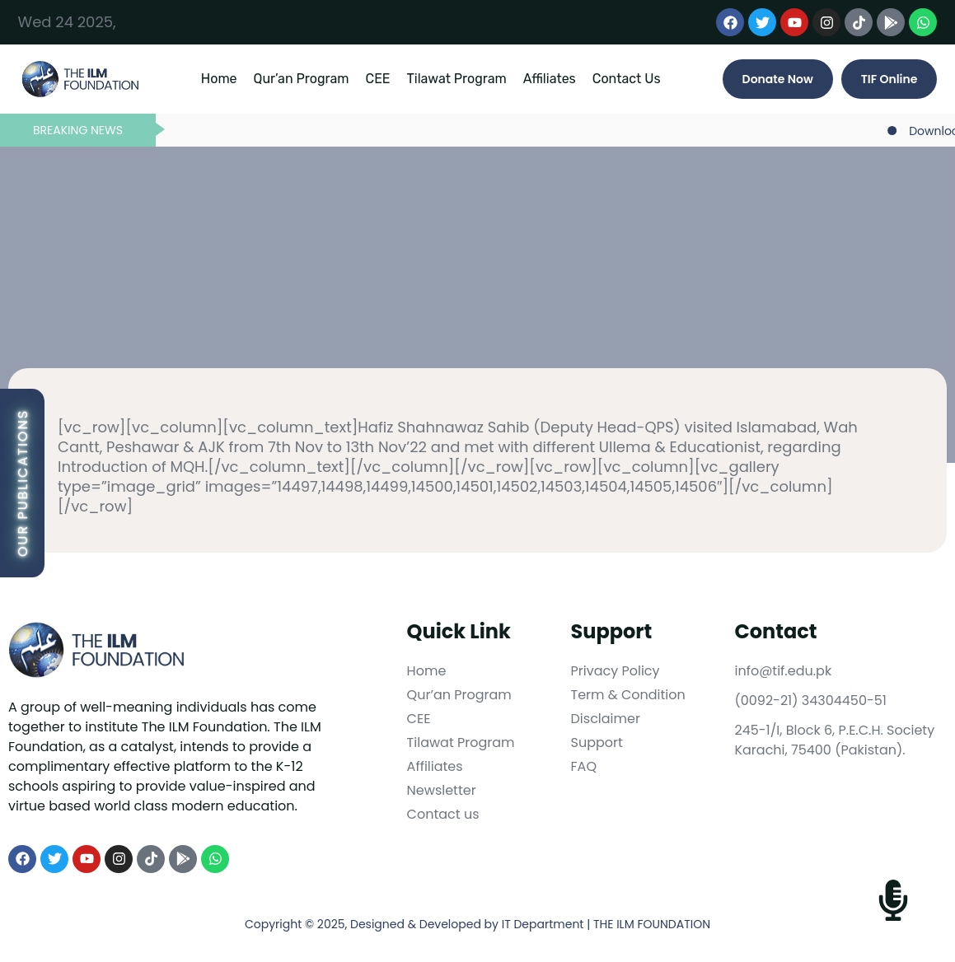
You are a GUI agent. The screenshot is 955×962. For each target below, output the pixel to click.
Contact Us (626, 78)
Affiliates (549, 78)
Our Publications (22, 483)
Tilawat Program (457, 78)
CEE (377, 78)
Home (219, 78)
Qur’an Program (301, 78)
